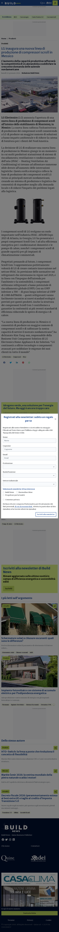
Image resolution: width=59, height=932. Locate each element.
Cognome (7, 446)
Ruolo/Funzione (9, 472)
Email (5, 455)
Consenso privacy (12, 500)
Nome (5, 437)
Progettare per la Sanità (15, 495)
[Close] (55, 419)
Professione (8, 463)
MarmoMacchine (25, 492)
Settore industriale (10, 481)
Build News (9, 492)
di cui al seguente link (23, 507)
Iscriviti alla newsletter (46, 514)
